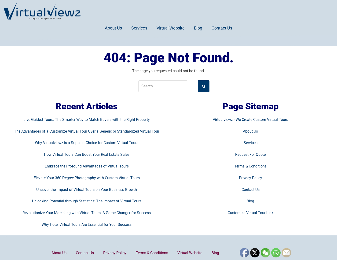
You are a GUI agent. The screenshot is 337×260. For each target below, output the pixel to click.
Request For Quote (250, 154)
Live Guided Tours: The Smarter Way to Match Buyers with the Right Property (86, 119)
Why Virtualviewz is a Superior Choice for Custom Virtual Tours (86, 143)
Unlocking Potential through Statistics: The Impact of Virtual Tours (86, 201)
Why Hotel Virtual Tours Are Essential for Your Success (87, 224)
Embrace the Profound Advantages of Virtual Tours (87, 166)
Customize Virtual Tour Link (250, 213)
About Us (113, 28)
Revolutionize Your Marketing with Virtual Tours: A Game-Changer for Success (86, 213)
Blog (198, 28)
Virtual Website (171, 28)
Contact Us (222, 28)
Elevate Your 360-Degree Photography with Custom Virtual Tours (87, 178)
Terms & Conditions (250, 166)
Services (139, 28)
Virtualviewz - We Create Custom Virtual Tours (250, 119)
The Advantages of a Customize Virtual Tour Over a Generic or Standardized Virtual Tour (86, 131)
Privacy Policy (250, 178)
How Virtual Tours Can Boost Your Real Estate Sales (86, 154)
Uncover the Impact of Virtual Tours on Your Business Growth (86, 189)
